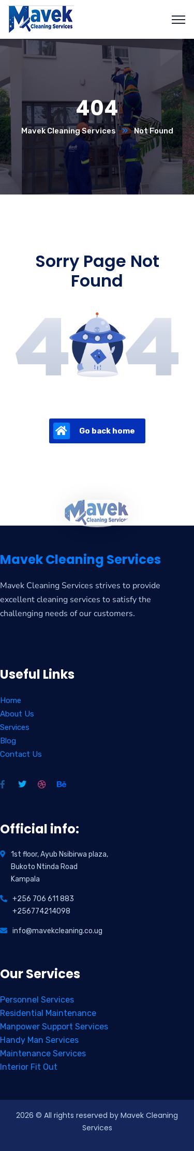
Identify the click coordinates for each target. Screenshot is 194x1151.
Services (14, 727)
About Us (17, 714)
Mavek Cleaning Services (68, 131)
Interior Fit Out (28, 1067)
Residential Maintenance (48, 1013)
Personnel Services (37, 1000)
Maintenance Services (43, 1053)
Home (10, 700)
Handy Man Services (39, 1040)
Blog (8, 740)
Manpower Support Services (54, 1027)
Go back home (94, 431)
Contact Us (21, 754)
